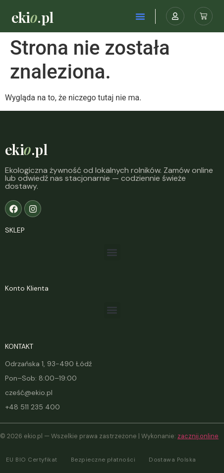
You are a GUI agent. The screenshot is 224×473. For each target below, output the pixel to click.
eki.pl (32, 16)
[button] (140, 16)
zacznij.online (198, 436)
